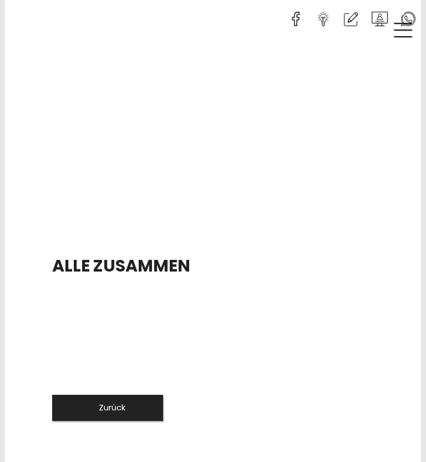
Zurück (111, 407)
